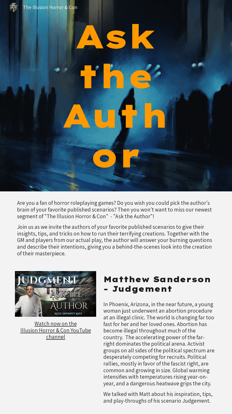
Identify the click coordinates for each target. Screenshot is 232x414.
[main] (116, 95)
